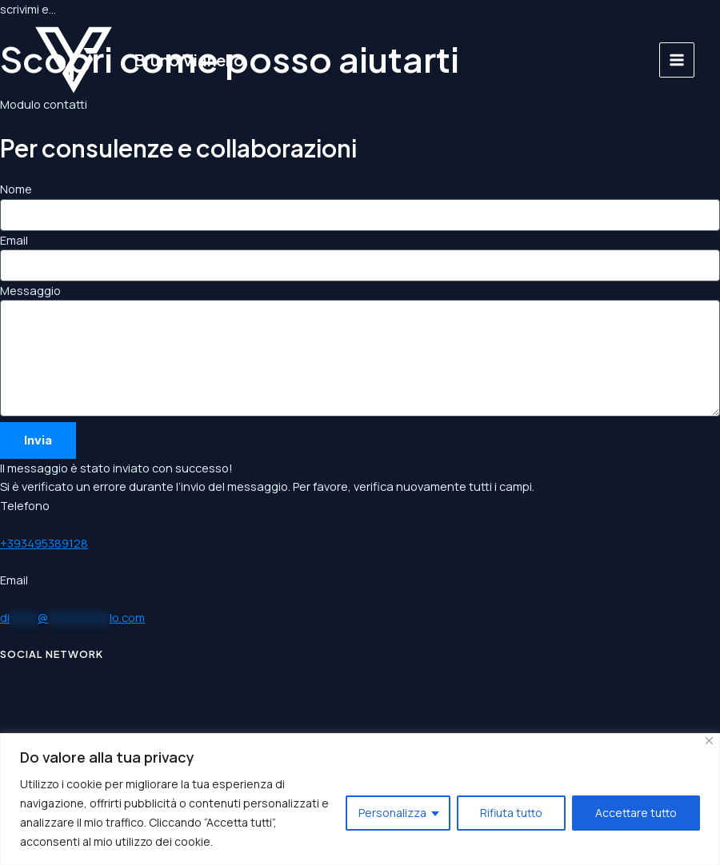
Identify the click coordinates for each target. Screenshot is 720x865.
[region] (360, 799)
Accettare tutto (636, 812)
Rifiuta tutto (511, 812)
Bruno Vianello (189, 60)
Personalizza (392, 812)
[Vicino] (709, 740)
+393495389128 (44, 543)
